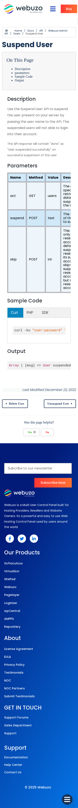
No (47, 432)
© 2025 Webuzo (38, 787)
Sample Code (24, 76)
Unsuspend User (58, 403)
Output (19, 80)
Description (22, 69)
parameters (22, 73)
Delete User (16, 403)
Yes (32, 432)
